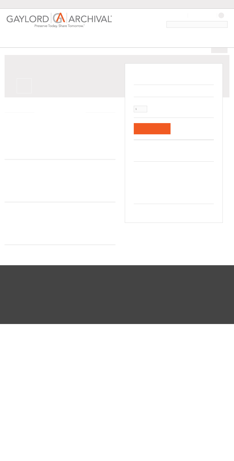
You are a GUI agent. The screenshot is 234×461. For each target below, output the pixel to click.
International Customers (68, 380)
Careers (108, 388)
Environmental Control (83, 35)
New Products (206, 35)
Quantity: (139, 96)
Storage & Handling (123, 35)
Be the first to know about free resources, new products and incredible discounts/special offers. (186, 380)
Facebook (109, 392)
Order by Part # (123, 4)
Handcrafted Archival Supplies (71, 396)
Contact (198, 4)
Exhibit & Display (46, 35)
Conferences (110, 384)
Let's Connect (113, 373)
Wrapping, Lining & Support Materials (90, 42)
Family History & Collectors (167, 35)
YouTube (108, 401)
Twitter (107, 396)
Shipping (12, 388)
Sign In (180, 15)
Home (9, 42)
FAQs (11, 392)
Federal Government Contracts (71, 384)
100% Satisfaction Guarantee (23, 396)
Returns (12, 384)
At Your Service (66, 373)
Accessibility (77, 450)
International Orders (176, 4)
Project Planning (64, 388)
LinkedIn (108, 405)
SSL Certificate (190, 447)
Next (111, 178)
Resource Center (64, 401)
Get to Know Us (112, 380)
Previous (13, 178)
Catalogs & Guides (17, 405)
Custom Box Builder (148, 4)
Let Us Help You (18, 373)
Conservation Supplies (51, 42)
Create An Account (202, 15)
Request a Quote (16, 401)
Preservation (17, 35)
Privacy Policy (63, 450)
